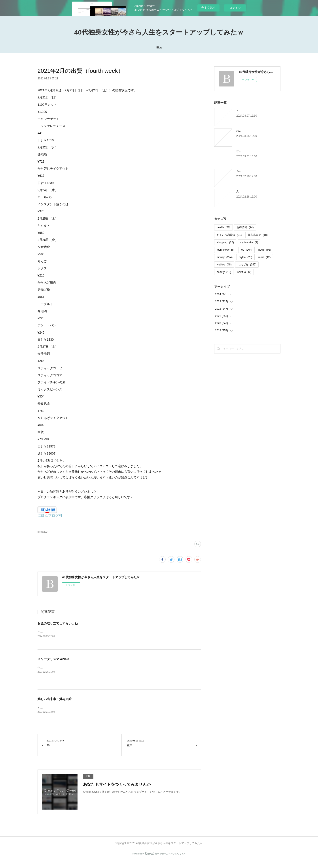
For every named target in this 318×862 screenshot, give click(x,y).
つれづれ (247, 264)
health (223, 227)
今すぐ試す (208, 7)
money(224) (43, 532)
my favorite (249, 242)
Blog (159, 47)
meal (264, 257)
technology (226, 249)
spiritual (244, 272)
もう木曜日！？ (245, 171)
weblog (224, 264)
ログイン (235, 8)
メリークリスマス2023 (53, 659)
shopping (225, 242)
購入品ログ (257, 234)
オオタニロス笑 (245, 151)
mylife (245, 257)
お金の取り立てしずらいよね (58, 623)
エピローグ (243, 110)
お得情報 (245, 227)
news (264, 249)
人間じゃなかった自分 (249, 191)
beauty (224, 272)
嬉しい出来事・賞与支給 (55, 699)
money (225, 257)
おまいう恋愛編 (229, 234)
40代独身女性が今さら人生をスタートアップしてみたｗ (159, 32)
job (246, 249)
